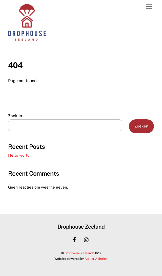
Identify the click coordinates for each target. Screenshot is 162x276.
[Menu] (149, 7)
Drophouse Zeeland (79, 253)
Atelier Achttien (96, 259)
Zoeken (15, 116)
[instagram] (87, 239)
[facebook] (74, 239)
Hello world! (19, 155)
